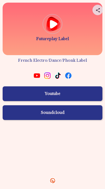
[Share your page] (97, 10)
